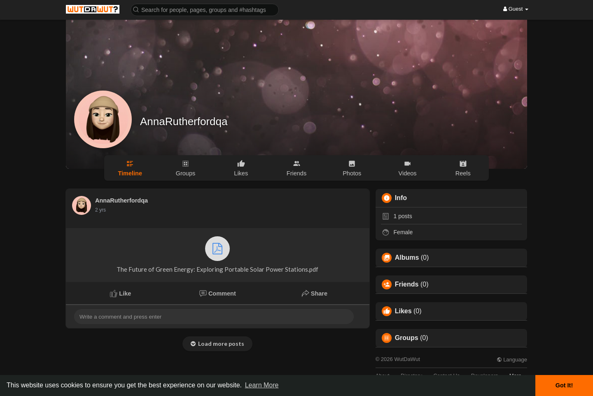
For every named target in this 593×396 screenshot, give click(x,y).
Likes (403, 311)
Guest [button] (515, 9)
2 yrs (100, 210)
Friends (407, 284)
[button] (205, 9)
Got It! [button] (564, 385)
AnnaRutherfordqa (183, 121)
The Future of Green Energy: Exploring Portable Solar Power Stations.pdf (217, 254)
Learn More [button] (262, 385)
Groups (406, 338)
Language (512, 359)
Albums (407, 257)
